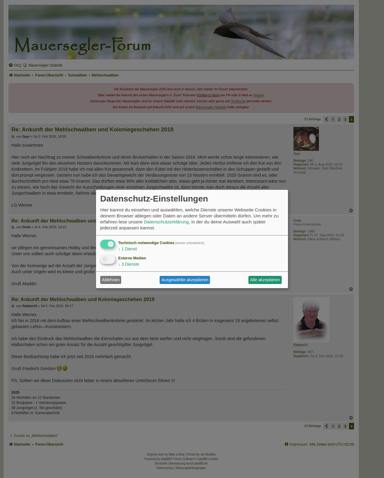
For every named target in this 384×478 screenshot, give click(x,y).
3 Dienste (128, 264)
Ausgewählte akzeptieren (184, 279)
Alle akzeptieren (265, 279)
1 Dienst (127, 249)
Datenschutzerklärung (166, 221)
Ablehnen (111, 279)
